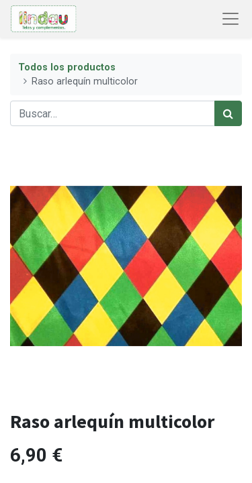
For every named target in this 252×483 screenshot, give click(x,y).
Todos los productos (67, 67)
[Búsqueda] (228, 113)
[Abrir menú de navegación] (230, 18)
